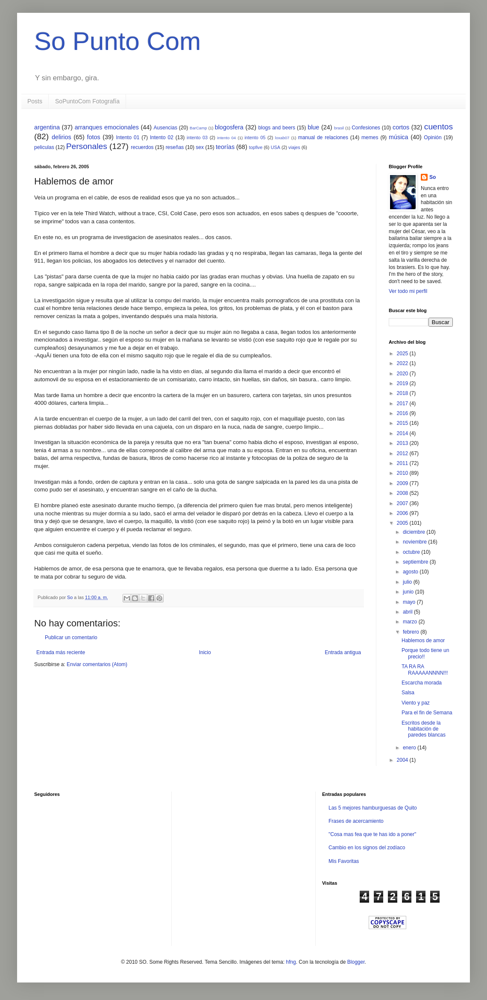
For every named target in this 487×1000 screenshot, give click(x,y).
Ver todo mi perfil (408, 291)
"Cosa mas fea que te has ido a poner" (372, 834)
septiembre (416, 562)
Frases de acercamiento (356, 821)
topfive (256, 147)
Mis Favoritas (344, 861)
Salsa (408, 693)
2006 (403, 513)
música (398, 137)
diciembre (414, 532)
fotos (93, 137)
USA (275, 147)
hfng (291, 962)
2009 (403, 483)
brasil (339, 128)
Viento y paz (416, 703)
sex (200, 147)
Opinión (432, 137)
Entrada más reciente (60, 652)
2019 (403, 383)
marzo (411, 622)
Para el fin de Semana (427, 713)
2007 (403, 503)
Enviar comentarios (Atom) (97, 664)
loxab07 (282, 137)
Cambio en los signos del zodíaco (367, 848)
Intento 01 (127, 137)
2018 (403, 393)
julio (408, 582)
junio (409, 592)
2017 (403, 403)
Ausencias (165, 128)
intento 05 (254, 137)
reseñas (175, 147)
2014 (403, 433)
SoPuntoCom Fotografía (87, 101)
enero (410, 748)
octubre (412, 552)
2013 (403, 443)
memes (369, 137)
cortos (401, 127)
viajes (294, 147)
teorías (225, 146)
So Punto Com (117, 41)
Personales (86, 146)
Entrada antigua (343, 652)
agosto (411, 572)
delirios (61, 137)
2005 (403, 523)
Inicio (205, 652)
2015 (403, 423)
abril (408, 612)
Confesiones (366, 128)
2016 (403, 413)
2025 (403, 354)
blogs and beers (276, 128)
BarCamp (198, 128)
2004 (403, 760)
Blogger (356, 962)
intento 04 (226, 137)
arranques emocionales (107, 127)
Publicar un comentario (71, 637)
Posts (34, 101)
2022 (403, 363)
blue (313, 127)
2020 (403, 374)
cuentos (438, 126)
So (432, 177)
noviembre (415, 542)
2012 (403, 453)
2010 (403, 473)
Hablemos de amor (423, 640)
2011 (403, 463)
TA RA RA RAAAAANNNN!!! (425, 669)
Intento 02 (161, 137)
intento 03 (197, 137)
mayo (410, 602)
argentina (47, 127)
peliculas (44, 147)
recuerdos (142, 147)
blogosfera (229, 127)
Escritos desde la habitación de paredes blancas (424, 729)
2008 (403, 493)
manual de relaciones (323, 137)
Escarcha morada (422, 683)
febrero (411, 632)
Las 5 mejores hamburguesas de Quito (373, 808)
